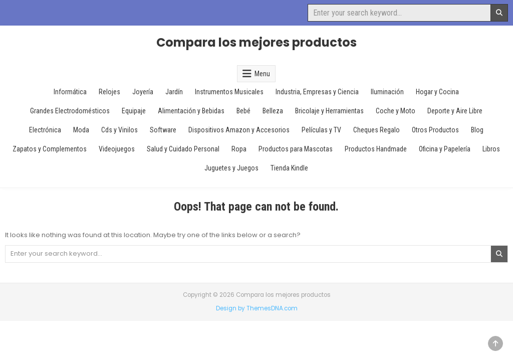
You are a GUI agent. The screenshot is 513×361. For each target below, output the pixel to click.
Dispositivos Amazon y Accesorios (239, 130)
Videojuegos (117, 149)
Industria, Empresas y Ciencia (317, 92)
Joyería (142, 92)
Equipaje (134, 111)
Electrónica (45, 130)
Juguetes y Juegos (231, 168)
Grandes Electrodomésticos (70, 111)
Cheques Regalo (376, 130)
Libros (491, 149)
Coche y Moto (395, 111)
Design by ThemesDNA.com (257, 308)
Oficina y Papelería (444, 149)
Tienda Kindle (289, 168)
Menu (262, 74)
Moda (81, 130)
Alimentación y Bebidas (191, 111)
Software (163, 130)
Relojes (109, 92)
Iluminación (387, 92)
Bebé (243, 111)
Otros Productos (435, 130)
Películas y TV (321, 130)
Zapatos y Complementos (50, 149)
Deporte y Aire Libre (454, 111)
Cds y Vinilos (119, 130)
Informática (70, 92)
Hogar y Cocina (437, 92)
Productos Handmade (376, 149)
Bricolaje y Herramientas (329, 111)
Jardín (174, 92)
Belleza (273, 111)
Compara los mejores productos (256, 42)
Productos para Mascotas (296, 149)
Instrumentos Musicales (229, 92)
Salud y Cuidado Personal (183, 149)
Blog (477, 130)
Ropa (238, 149)
